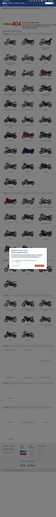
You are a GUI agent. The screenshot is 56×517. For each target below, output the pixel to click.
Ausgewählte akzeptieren (15, 265)
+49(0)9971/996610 (6, 0)
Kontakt (22, 3)
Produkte (10, 3)
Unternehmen (17, 3)
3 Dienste (18, 262)
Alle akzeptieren (39, 265)
